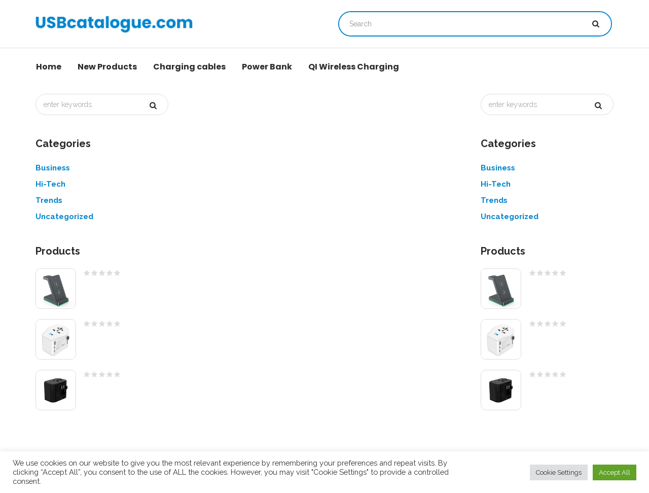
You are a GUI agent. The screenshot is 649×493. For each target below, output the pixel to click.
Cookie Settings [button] (559, 472)
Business (52, 167)
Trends (48, 200)
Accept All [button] (614, 472)
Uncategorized (64, 216)
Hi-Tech (50, 184)
